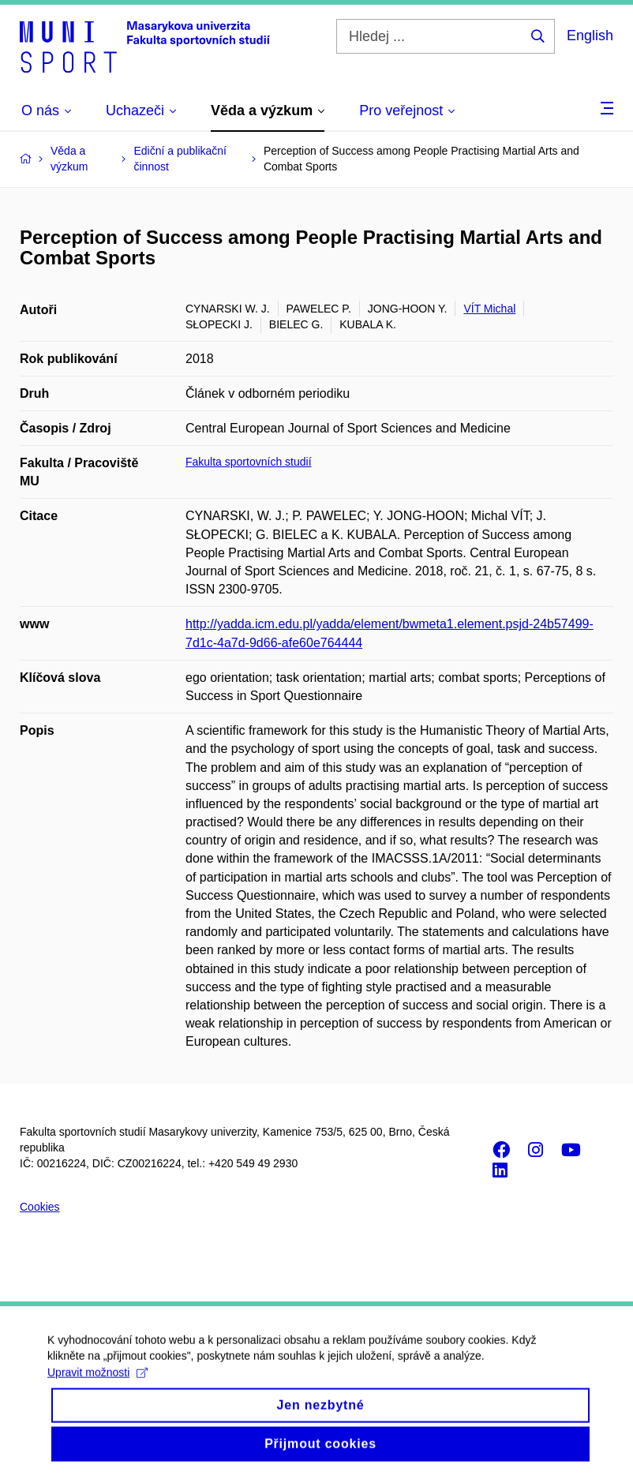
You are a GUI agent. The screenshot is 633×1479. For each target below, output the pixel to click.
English (590, 35)
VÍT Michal (489, 308)
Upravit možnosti (97, 1386)
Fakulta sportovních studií (248, 461)
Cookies (40, 1206)
